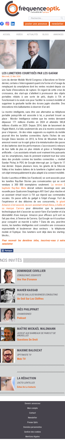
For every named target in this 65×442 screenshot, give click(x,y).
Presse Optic (32, 422)
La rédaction (26, 378)
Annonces (58, 34)
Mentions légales (32, 436)
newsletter (57, 23)
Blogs (45, 34)
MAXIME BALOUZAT (29, 350)
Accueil (6, 34)
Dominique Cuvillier (31, 270)
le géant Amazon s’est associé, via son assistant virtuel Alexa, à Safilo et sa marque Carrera (33, 205)
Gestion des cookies (32, 432)
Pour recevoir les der (14, 240)
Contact (32, 413)
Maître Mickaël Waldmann (36, 328)
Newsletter (32, 417)
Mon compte (32, 408)
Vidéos (19, 34)
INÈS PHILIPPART (28, 309)
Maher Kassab (27, 290)
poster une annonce (36, 23)
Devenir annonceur (32, 403)
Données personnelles (32, 427)
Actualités (32, 34)
